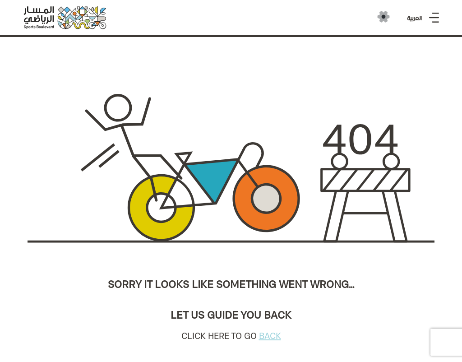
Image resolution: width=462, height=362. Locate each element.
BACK (270, 336)
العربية (414, 18)
